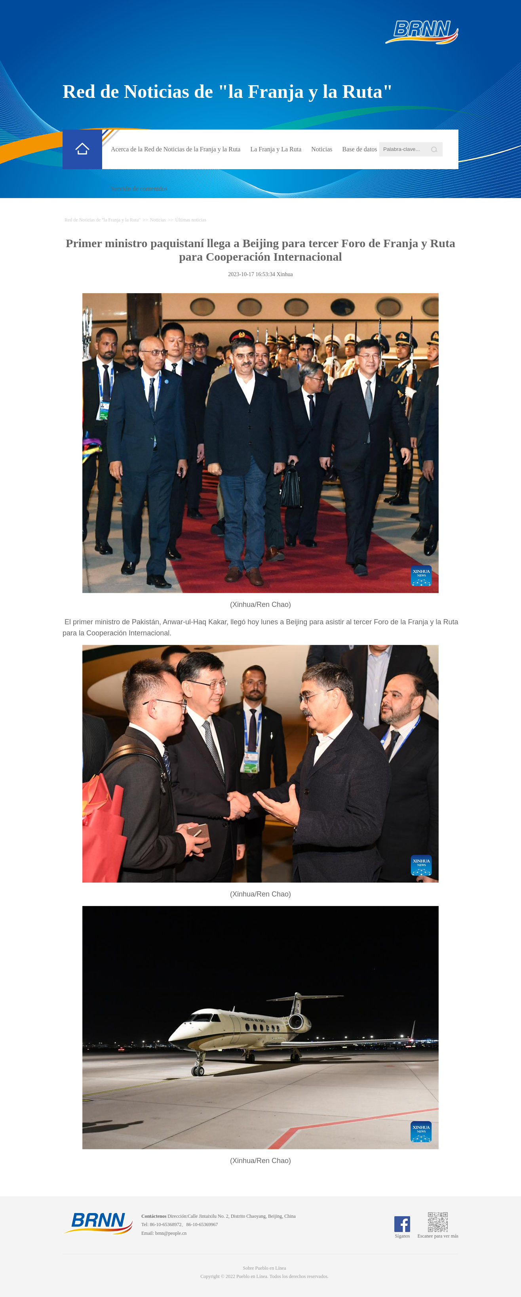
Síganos (402, 1233)
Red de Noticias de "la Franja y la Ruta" (228, 91)
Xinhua (284, 274)
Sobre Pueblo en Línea (264, 1268)
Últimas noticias (190, 220)
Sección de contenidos (139, 188)
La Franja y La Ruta (275, 149)
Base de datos (359, 149)
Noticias (321, 149)
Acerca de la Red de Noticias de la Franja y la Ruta (175, 149)
